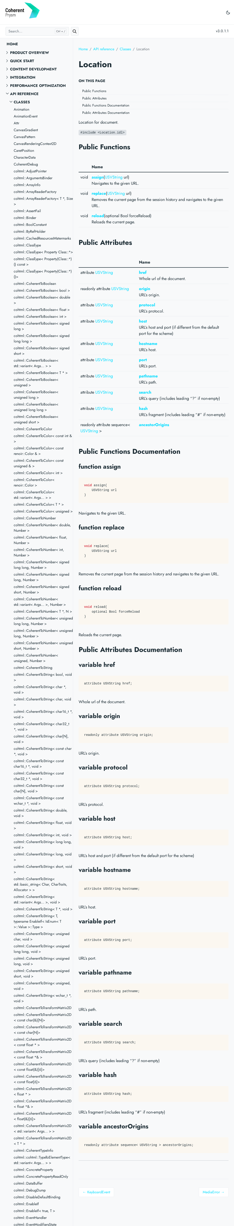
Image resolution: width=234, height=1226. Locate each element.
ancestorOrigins (154, 425)
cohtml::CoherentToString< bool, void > (43, 677)
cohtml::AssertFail (27, 211)
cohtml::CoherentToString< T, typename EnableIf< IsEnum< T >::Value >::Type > (37, 921)
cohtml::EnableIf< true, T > (34, 1210)
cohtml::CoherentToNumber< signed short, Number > (41, 589)
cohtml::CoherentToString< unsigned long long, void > (41, 948)
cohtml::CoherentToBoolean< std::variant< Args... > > (36, 363)
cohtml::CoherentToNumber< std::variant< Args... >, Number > (40, 601)
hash (143, 408)
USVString (113, 177)
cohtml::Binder (25, 217)
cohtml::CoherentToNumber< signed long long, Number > (41, 564)
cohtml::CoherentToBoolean (35, 283)
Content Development (33, 69)
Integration (22, 77)
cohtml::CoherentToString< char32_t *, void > (41, 726)
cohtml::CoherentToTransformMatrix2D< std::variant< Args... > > (43, 1128)
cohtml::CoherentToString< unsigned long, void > (41, 961)
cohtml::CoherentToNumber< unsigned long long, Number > (43, 621)
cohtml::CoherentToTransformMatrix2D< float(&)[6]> (43, 1116)
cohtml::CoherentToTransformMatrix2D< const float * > (43, 1042)
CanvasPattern (24, 136)
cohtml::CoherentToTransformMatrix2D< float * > (43, 1091)
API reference (24, 93)
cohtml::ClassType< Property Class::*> (43, 252)
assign (98, 177)
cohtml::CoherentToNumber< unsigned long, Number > (43, 633)
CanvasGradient (26, 130)
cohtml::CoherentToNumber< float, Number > (40, 540)
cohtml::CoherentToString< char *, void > (40, 689)
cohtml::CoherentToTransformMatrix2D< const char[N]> (43, 1029)
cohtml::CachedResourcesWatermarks (42, 238)
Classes (22, 102)
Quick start (22, 61)
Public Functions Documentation (105, 105)
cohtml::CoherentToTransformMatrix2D (43, 1007)
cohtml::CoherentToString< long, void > (43, 857)
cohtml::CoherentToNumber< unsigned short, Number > (43, 645)
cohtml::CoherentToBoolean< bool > (42, 290)
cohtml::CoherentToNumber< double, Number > (42, 527)
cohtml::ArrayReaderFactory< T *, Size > (43, 201)
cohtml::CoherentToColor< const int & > (43, 438)
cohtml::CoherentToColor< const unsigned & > (39, 463)
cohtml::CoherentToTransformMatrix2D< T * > (43, 1140)
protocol (147, 305)
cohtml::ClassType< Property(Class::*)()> (43, 274)
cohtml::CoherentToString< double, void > (40, 813)
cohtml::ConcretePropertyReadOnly (41, 1176)
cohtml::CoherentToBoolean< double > (42, 300)
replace (99, 193)
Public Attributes (94, 98)
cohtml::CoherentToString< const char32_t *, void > (39, 776)
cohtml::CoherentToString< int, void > (43, 835)
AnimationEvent (25, 116)
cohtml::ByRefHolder (29, 231)
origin (144, 289)
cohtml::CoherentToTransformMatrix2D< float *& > (43, 1103)
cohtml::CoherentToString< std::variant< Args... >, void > (37, 899)
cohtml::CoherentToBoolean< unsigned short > (36, 419)
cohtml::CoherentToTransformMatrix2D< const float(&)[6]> (43, 1066)
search (145, 392)
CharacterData (25, 157)
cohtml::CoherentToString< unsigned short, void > (41, 973)
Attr (16, 123)
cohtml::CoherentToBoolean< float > (42, 309)
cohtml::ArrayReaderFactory (35, 191)
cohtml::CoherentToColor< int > (38, 472)
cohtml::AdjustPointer (30, 171)
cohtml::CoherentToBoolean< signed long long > (41, 338)
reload (98, 216)
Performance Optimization (38, 85)
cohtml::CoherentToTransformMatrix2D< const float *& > (43, 1054)
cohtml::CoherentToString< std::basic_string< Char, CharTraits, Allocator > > (40, 884)
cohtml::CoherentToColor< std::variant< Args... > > (34, 494)
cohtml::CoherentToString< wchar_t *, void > (43, 998)
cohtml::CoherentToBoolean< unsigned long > (36, 394)
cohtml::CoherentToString (33, 667)
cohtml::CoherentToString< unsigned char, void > (41, 936)
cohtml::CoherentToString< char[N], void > (41, 739)
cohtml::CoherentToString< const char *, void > (43, 751)
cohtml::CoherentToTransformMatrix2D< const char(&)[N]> (43, 1017)
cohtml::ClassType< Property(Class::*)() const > (43, 261)
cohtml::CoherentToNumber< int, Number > (39, 552)
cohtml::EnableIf (26, 1204)
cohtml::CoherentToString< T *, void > (43, 909)
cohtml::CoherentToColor (33, 429)
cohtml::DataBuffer (28, 1183)
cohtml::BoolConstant (30, 224)
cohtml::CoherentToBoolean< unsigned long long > (36, 407)
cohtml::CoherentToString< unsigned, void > (42, 985)
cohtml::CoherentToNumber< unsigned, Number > (36, 658)
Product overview (29, 52)
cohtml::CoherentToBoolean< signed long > (41, 326)
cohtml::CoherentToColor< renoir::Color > (34, 482)
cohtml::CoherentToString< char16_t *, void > (43, 714)
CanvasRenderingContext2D (35, 143)
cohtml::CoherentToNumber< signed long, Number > (41, 577)
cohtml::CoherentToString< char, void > (42, 702)
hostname (148, 344)
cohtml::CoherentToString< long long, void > (43, 844)
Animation (21, 109)
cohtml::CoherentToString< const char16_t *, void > (39, 763)
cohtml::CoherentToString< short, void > (43, 869)
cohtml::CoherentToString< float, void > (43, 825)
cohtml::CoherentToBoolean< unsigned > (36, 382)
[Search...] (37, 31)
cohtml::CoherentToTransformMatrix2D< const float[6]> (43, 1079)
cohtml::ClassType (27, 245)
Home (12, 44)
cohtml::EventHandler (30, 1217)
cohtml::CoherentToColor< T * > (39, 504)
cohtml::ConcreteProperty (33, 1169)
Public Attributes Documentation (106, 112)
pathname (148, 376)
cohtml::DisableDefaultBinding (37, 1197)
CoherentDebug (26, 164)
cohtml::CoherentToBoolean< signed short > (41, 350)
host (143, 321)
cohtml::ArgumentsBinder (33, 178)
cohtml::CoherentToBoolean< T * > (41, 372)
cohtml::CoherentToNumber (35, 518)
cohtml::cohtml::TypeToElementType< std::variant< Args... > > (42, 1160)
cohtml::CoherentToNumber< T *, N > (43, 611)
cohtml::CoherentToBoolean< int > (40, 316)
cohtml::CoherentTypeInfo (33, 1150)
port (143, 360)
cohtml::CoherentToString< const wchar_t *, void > (39, 800)
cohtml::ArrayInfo (27, 184)
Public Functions (94, 90)
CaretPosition (24, 150)
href (142, 272)
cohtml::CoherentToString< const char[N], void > (39, 788)
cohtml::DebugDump (30, 1190)
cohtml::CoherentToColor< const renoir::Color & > (39, 451)
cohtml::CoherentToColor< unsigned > (43, 511)
